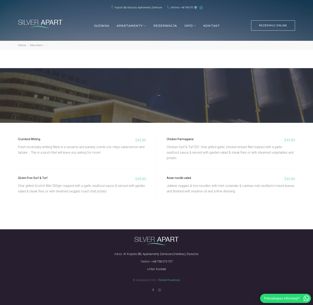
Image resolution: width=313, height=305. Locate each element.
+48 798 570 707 (185, 6)
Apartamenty (130, 24)
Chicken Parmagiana (180, 137)
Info (188, 24)
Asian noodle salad (179, 176)
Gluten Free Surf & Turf (33, 176)
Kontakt (211, 24)
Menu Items (36, 43)
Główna (102, 24)
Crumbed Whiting (29, 137)
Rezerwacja (165, 24)
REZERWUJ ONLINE (273, 24)
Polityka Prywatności (169, 278)
